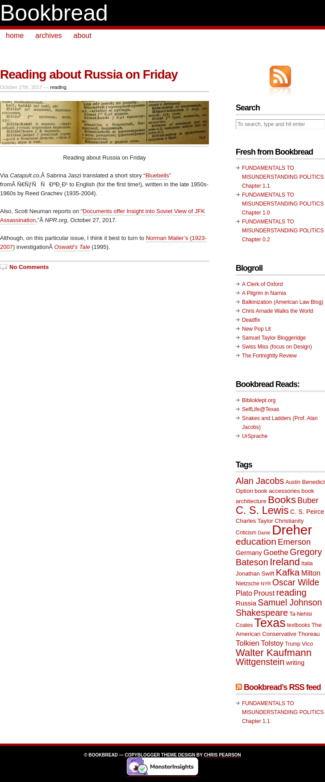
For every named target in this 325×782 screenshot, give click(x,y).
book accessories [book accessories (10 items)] (277, 491)
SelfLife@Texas (260, 409)
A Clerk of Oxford (262, 284)
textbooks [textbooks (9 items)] (298, 625)
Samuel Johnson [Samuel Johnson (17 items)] (290, 602)
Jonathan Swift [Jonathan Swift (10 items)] (255, 573)
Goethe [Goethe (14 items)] (275, 552)
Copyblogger (142, 755)
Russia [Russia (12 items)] (246, 603)
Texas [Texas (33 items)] (270, 623)
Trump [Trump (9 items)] (292, 644)
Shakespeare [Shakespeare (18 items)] (262, 613)
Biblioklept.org (258, 400)
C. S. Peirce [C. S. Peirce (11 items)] (307, 511)
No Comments (29, 267)
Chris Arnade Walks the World (277, 311)
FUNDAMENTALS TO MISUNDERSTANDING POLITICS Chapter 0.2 (283, 231)
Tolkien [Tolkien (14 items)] (247, 643)
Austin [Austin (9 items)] (293, 482)
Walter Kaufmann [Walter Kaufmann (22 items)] (274, 652)
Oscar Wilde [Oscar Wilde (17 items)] (295, 582)
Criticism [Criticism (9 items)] (246, 533)
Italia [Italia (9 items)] (306, 563)
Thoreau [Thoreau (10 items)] (309, 634)
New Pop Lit (256, 329)
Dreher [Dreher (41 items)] (292, 529)
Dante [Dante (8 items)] (264, 532)
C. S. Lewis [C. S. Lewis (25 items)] (262, 510)
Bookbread (54, 12)
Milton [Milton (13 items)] (311, 573)
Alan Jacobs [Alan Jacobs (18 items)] (260, 481)
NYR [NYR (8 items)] (266, 583)
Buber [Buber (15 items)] (307, 500)
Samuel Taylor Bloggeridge (274, 338)
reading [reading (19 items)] (291, 592)
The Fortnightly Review (269, 356)
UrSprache (254, 436)
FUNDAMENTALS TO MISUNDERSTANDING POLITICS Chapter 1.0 (283, 204)
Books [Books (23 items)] (282, 499)
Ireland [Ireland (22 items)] (285, 562)
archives (48, 35)
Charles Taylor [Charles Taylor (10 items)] (254, 520)
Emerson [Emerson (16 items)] (294, 542)
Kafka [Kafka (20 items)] (288, 572)
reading (58, 87)
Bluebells (157, 175)
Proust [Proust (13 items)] (264, 593)
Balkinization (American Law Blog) (282, 302)
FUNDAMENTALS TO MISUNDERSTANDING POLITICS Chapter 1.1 (283, 177)
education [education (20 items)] (256, 541)
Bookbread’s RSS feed (282, 687)
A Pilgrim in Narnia (264, 293)
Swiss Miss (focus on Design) (277, 347)
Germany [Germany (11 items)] (249, 552)
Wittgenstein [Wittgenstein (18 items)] (260, 662)
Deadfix (251, 320)
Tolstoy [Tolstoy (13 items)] (272, 643)
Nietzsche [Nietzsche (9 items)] (247, 583)
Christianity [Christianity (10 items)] (289, 520)
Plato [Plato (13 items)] (244, 593)
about (83, 35)
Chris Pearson (222, 755)
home (15, 35)
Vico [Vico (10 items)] (307, 643)
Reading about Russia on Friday (89, 74)
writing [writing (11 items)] (295, 662)
